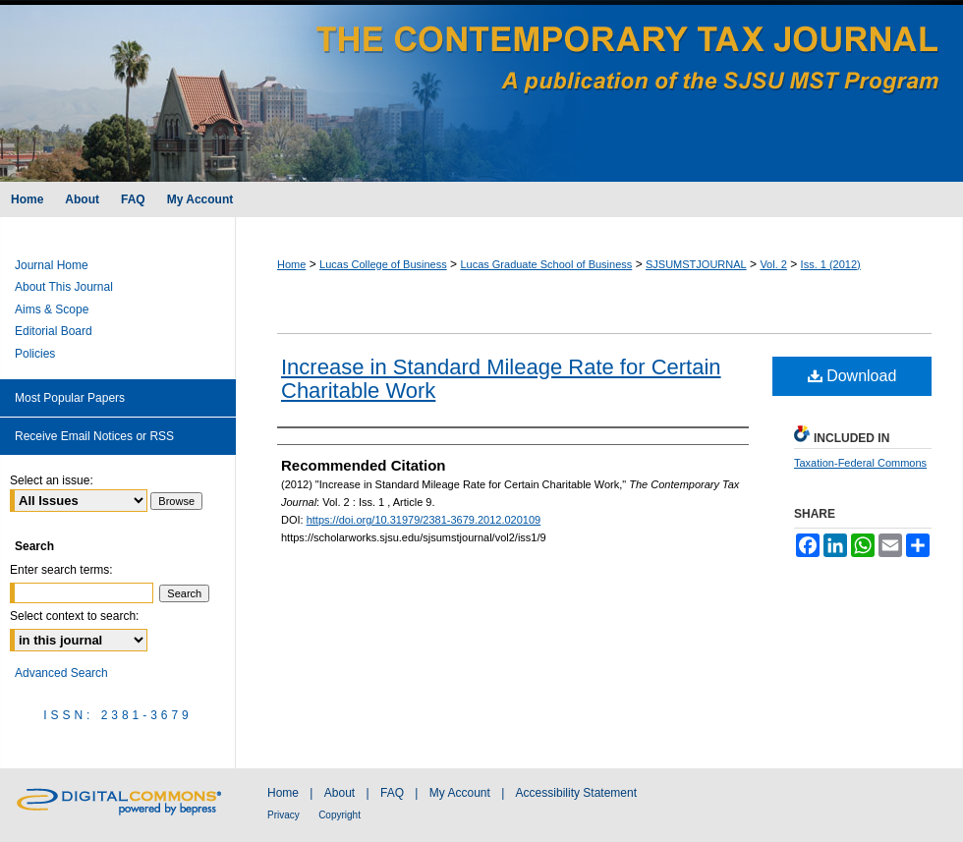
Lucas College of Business (383, 264)
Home (291, 264)
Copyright (339, 815)
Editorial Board (53, 331)
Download (852, 375)
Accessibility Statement (576, 793)
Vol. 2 (773, 264)
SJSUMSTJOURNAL (696, 264)
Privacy (283, 815)
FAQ (392, 793)
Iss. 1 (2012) (831, 264)
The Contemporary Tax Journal (481, 91)
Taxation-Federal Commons (860, 463)
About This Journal (64, 287)
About (339, 793)
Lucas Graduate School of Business (546, 264)
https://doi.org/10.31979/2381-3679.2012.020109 (424, 520)
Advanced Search (61, 673)
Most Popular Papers (70, 398)
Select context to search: (74, 616)
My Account (459, 793)
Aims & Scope (51, 309)
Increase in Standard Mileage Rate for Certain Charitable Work (501, 379)
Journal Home (51, 265)
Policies (35, 354)
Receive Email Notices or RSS (94, 436)
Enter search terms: (61, 570)
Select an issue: (51, 480)
